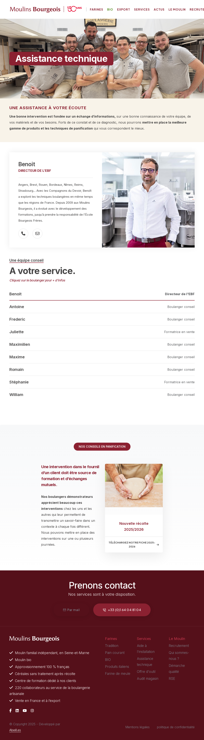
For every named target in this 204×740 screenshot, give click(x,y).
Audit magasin (147, 679)
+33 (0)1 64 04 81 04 (122, 610)
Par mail (71, 610)
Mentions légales (137, 727)
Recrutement (179, 646)
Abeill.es (15, 730)
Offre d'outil (146, 672)
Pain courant (115, 653)
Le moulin (177, 9)
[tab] (102, 294)
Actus (159, 9)
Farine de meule (117, 674)
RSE (172, 679)
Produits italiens (117, 667)
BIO (108, 660)
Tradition (111, 646)
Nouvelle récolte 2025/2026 (133, 526)
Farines (96, 9)
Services (142, 9)
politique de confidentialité (176, 727)
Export (123, 9)
